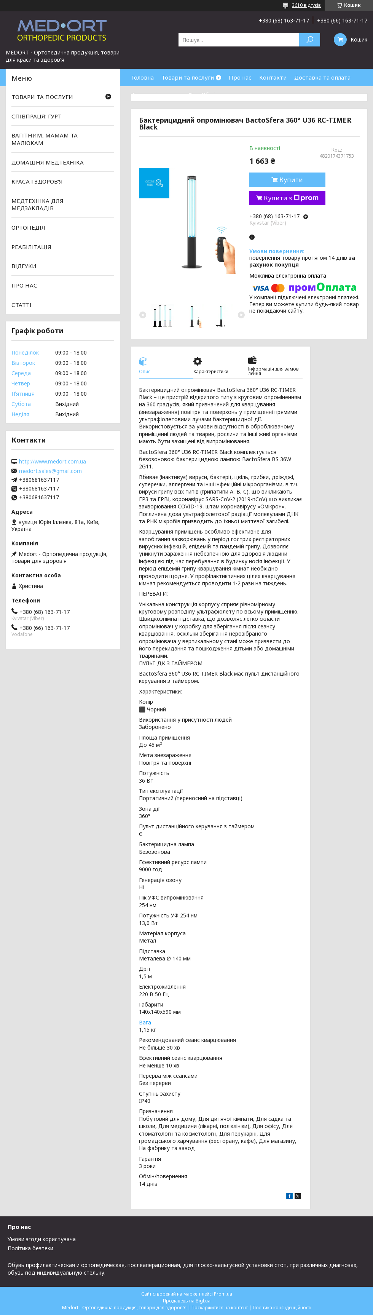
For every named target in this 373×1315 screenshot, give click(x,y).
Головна (142, 77)
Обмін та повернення (231, 94)
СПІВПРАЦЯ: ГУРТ (36, 116)
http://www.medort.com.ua (52, 461)
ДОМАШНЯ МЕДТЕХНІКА (47, 162)
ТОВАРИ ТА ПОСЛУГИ (42, 97)
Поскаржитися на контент (219, 1307)
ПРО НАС (24, 285)
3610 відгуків (306, 5)
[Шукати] (309, 39)
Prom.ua (223, 1294)
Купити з (291, 198)
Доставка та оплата (322, 77)
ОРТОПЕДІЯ (28, 227)
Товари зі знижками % (162, 94)
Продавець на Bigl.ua (186, 1300)
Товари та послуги (187, 77)
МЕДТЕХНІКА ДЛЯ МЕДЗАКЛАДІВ (37, 204)
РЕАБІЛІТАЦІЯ (31, 247)
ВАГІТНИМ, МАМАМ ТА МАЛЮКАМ (44, 139)
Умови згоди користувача (42, 1239)
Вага (145, 1022)
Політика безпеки (30, 1248)
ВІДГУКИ (24, 266)
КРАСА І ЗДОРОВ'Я (37, 181)
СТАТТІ (21, 304)
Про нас (240, 77)
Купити (291, 180)
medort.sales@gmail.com (50, 471)
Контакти (273, 77)
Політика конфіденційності (282, 1307)
